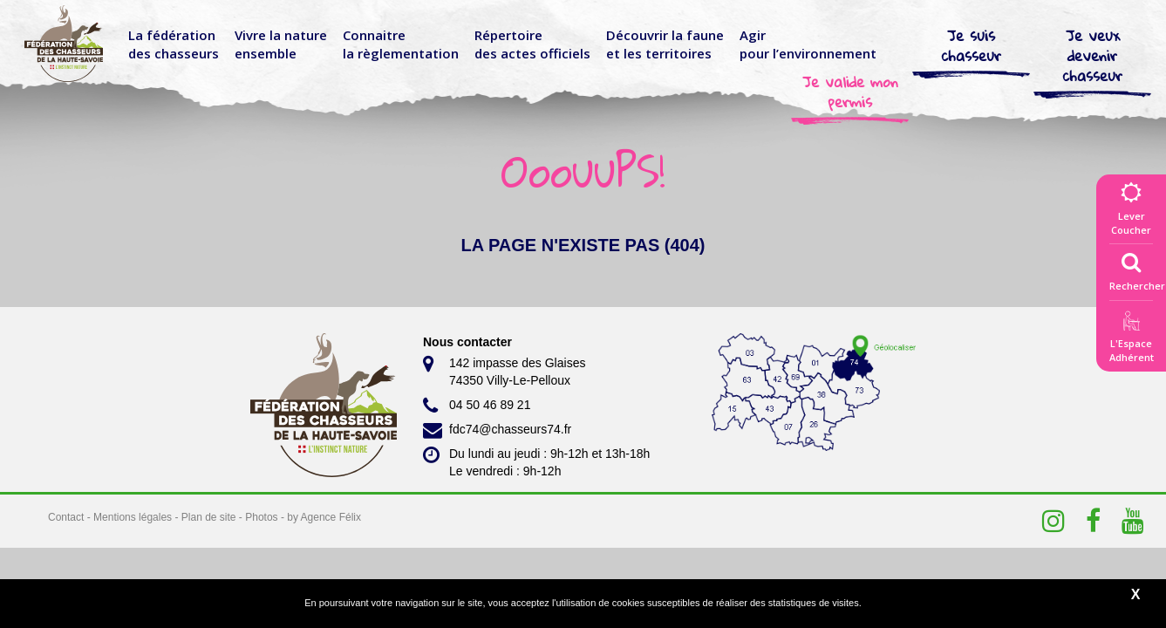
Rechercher (1137, 267)
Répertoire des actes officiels (532, 44)
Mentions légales (132, 517)
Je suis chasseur (971, 45)
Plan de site (208, 517)
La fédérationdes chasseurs (173, 44)
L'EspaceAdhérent (1131, 340)
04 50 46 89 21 (476, 405)
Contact (66, 517)
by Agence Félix (324, 517)
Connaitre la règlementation (401, 44)
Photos (261, 517)
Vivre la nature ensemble (281, 44)
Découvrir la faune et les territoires (665, 44)
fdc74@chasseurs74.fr (497, 430)
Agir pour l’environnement (808, 44)
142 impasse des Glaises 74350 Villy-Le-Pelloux (504, 370)
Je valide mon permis (850, 91)
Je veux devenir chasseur (1092, 55)
